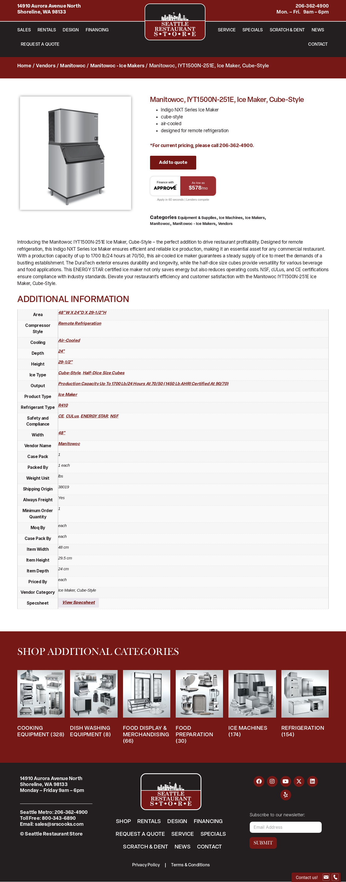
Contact (317, 44)
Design (71, 30)
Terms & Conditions (190, 865)
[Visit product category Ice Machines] (252, 705)
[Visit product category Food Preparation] (199, 708)
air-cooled (69, 341)
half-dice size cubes (104, 373)
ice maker (67, 395)
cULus (72, 417)
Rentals (47, 30)
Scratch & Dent (287, 30)
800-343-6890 (59, 818)
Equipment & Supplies (197, 218)
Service (227, 30)
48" (61, 433)
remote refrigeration (79, 324)
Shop (123, 821)
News (318, 30)
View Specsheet (78, 603)
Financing (97, 30)
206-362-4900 (312, 6)
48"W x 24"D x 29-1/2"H (82, 313)
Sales (24, 30)
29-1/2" (65, 362)
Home (24, 66)
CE (61, 417)
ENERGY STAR (94, 417)
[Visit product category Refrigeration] (305, 705)
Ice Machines (230, 218)
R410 (63, 406)
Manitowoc (72, 66)
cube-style (69, 373)
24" (61, 352)
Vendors (45, 66)
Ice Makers (255, 218)
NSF (114, 417)
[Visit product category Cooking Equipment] (41, 705)
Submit (263, 843)
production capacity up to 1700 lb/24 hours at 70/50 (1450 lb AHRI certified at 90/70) (143, 384)
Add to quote (173, 162)
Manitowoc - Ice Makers (117, 66)
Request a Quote (40, 44)
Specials (252, 30)
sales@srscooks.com (59, 824)
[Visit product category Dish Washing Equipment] (93, 705)
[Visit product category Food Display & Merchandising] (146, 708)
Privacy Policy (146, 865)
